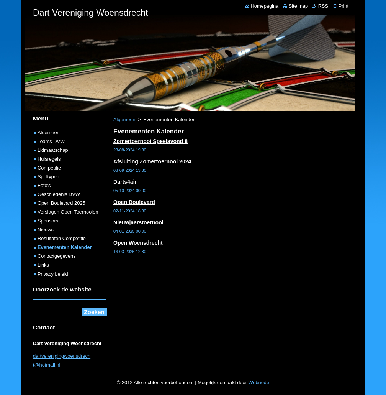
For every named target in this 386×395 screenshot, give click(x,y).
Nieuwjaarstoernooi (138, 222)
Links (43, 265)
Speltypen (48, 176)
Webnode (259, 382)
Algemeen (124, 119)
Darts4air (125, 182)
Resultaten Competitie (62, 238)
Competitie (49, 168)
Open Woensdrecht (138, 243)
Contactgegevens (57, 256)
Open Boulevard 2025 (61, 203)
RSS (323, 6)
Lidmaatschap (53, 150)
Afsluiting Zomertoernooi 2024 (152, 161)
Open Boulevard (134, 202)
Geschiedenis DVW (59, 194)
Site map (298, 6)
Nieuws (46, 229)
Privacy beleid (53, 274)
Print (343, 6)
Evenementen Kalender (65, 247)
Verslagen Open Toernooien (68, 212)
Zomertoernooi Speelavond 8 (150, 141)
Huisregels (49, 159)
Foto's (44, 185)
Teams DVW (51, 141)
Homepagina (265, 6)
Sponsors (48, 221)
